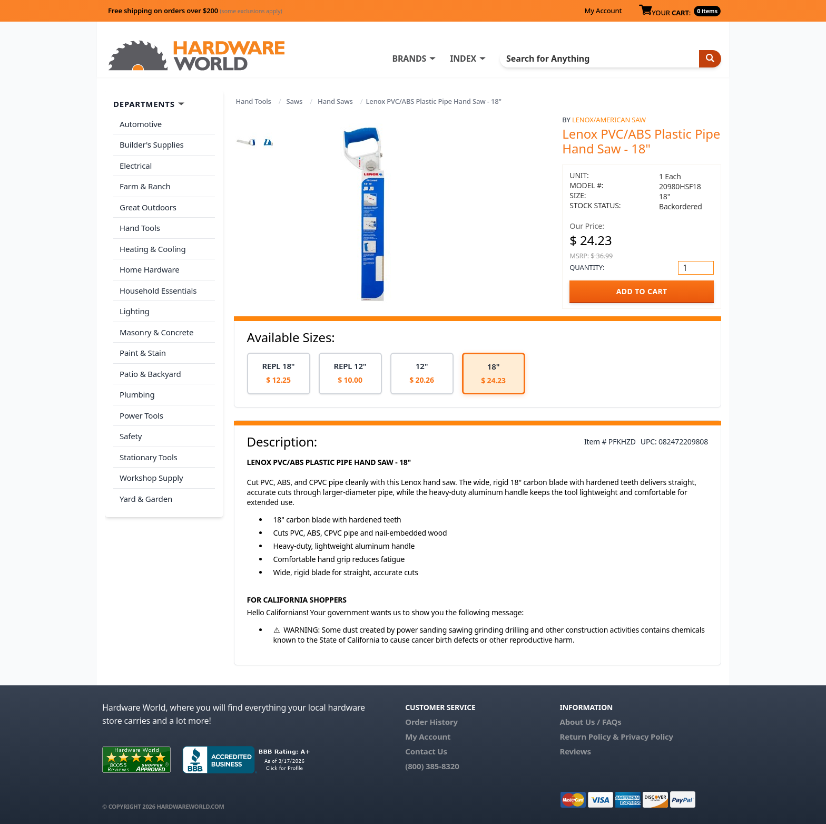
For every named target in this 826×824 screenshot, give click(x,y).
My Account (603, 10)
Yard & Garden (146, 498)
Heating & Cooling (153, 249)
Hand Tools (253, 101)
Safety (131, 436)
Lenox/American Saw (609, 119)
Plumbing (137, 394)
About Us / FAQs (590, 721)
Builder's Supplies (152, 144)
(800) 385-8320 (432, 766)
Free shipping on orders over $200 (195, 10)
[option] (278, 373)
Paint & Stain (143, 352)
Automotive (141, 124)
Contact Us (426, 751)
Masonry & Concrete (156, 332)
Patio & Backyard (150, 374)
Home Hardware (150, 269)
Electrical (136, 165)
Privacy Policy (647, 736)
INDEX (463, 58)
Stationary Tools (149, 457)
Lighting (135, 311)
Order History (431, 721)
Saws (295, 101)
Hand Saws (335, 101)
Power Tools (141, 415)
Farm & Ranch (145, 186)
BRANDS (409, 58)
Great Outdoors (148, 207)
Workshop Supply (151, 477)
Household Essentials (158, 290)
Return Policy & (588, 736)
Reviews (575, 751)
